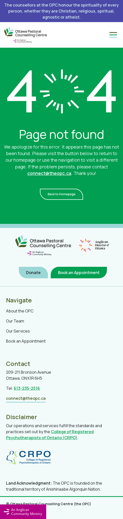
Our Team (15, 321)
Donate (33, 272)
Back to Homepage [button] (62, 194)
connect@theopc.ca (49, 173)
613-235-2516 (27, 388)
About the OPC (20, 311)
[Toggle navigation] (113, 35)
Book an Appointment (79, 272)
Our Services (18, 331)
